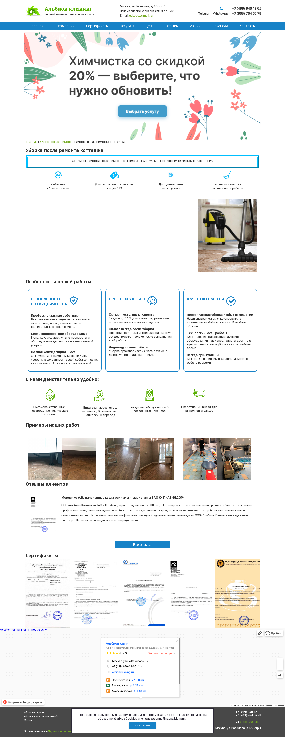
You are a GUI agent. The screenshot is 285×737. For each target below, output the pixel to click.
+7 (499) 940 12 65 (246, 8)
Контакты (247, 26)
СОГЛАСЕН (142, 725)
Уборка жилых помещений (41, 716)
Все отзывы (142, 544)
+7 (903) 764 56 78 (246, 13)
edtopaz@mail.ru (141, 15)
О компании (65, 26)
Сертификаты (97, 26)
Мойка (28, 720)
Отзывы (172, 26)
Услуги (125, 26)
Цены (149, 26)
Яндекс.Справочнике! (62, 731)
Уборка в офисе (34, 712)
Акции (195, 26)
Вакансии (220, 26)
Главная (36, 26)
